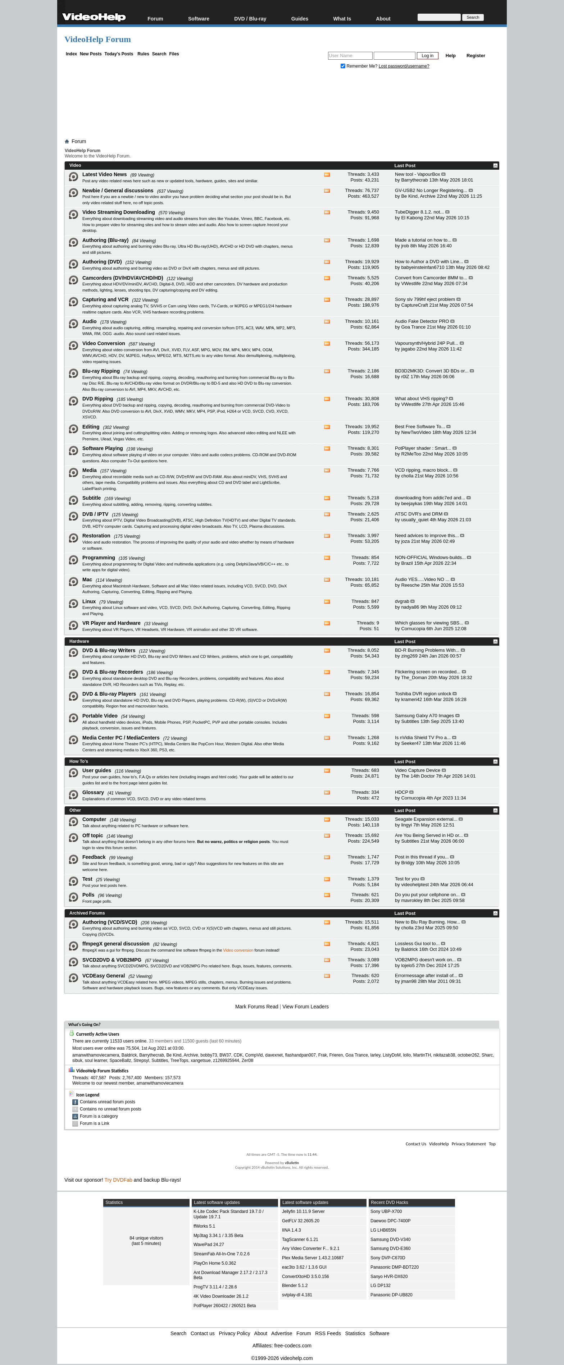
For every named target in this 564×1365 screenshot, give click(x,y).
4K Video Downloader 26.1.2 (221, 1296)
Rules (143, 53)
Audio (89, 321)
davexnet (274, 1055)
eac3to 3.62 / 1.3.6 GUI (304, 1267)
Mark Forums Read (256, 1006)
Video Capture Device (417, 770)
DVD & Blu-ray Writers (109, 650)
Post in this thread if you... (422, 857)
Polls (88, 895)
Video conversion (238, 950)
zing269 (409, 656)
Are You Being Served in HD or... (429, 835)
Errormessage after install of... (426, 975)
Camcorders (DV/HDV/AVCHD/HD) (122, 278)
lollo (407, 1055)
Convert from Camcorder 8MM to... (431, 277)
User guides (96, 770)
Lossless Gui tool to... (417, 943)
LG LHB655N (383, 1230)
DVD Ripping (97, 399)
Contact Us (416, 1143)
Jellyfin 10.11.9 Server (303, 1211)
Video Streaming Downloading (118, 212)
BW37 (225, 1055)
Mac (87, 579)
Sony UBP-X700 (386, 1211)
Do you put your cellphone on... (427, 894)
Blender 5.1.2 (295, 1285)
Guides (299, 18)
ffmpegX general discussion (116, 944)
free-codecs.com (292, 1345)
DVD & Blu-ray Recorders (112, 672)
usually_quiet (414, 519)
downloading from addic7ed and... (430, 497)
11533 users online (128, 1041)
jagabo (408, 349)
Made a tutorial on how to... (423, 240)
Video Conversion (103, 343)
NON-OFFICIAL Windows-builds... (430, 557)
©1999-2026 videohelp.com (282, 1358)
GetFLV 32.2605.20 (300, 1220)
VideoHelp (439, 1143)
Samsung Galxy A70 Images (424, 715)
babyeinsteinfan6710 (422, 267)
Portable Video (100, 716)
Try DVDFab (118, 1180)
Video (75, 165)
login (86, 848)
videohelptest (415, 884)
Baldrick (409, 949)
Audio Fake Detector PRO (422, 321)
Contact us (203, 1333)
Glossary (93, 792)
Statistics (355, 1333)
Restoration (96, 536)
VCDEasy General (103, 976)
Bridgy (407, 862)
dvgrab (402, 601)
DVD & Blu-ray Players (109, 694)
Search (159, 53)
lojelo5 (408, 965)
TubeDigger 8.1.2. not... (419, 212)
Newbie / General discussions (118, 190)
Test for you (407, 878)
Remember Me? (360, 66)
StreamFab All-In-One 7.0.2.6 (222, 1253)
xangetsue (200, 1060)
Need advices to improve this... (427, 535)
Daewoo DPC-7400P (390, 1220)
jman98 (409, 981)
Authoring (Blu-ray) (105, 240)
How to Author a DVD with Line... (429, 261)
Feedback (94, 857)
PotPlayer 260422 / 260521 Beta (225, 1305)
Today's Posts (118, 53)
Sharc (487, 1055)
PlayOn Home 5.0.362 (215, 1263)
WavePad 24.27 (209, 1244)
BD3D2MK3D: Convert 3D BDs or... (431, 371)
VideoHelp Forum (97, 39)
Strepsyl (141, 1060)
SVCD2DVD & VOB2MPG (111, 960)
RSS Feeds (328, 1333)
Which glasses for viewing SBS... (429, 623)
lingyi (406, 825)
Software (198, 18)
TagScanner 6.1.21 (300, 1239)
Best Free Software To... (420, 426)
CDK (237, 1055)
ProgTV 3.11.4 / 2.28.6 (215, 1287)
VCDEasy (246, 988)
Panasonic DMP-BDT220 (394, 1267)
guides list (91, 783)
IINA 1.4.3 (291, 1230)
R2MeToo (411, 454)
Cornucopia (413, 628)
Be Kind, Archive (418, 196)
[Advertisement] (282, 105)
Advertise (281, 1333)
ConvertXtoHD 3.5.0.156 (305, 1276)
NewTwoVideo (416, 432)
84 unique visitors (146, 1238)
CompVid (254, 1055)
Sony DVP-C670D (387, 1257)
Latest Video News (104, 174)
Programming (98, 557)
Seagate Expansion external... (426, 819)
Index (71, 53)
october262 (468, 1055)
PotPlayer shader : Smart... (423, 448)
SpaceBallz (120, 1060)
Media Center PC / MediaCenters (121, 738)
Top (492, 1143)
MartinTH (422, 1055)
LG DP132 (380, 1285)
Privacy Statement (469, 1143)
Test (87, 879)
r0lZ (405, 376)
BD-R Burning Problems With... (427, 650)
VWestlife (411, 283)
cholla (407, 475)
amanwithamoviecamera (95, 1055)
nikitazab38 (444, 1055)
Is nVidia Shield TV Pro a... (423, 737)
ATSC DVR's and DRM (418, 514)
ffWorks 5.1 (204, 1226)
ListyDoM (392, 1055)
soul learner (96, 1060)
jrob (405, 245)
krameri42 (411, 699)
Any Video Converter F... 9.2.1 (311, 1248)
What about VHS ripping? (421, 398)
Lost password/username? (404, 66)
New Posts (91, 53)
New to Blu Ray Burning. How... (427, 922)
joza (405, 541)
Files (174, 53)
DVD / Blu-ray (250, 18)
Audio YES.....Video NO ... (422, 579)
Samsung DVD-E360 (390, 1248)
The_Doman (414, 677)
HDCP (401, 792)
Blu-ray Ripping (101, 371)
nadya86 (410, 607)
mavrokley (411, 900)
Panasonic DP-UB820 (391, 1294)
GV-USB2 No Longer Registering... (431, 190)
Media (89, 470)
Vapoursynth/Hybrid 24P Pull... (426, 343)
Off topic (92, 835)
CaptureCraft (414, 305)
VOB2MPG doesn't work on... (425, 959)
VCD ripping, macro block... (423, 470)
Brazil (407, 563)
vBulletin (292, 1162)
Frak (322, 1055)
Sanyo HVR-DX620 (389, 1276)
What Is (342, 18)
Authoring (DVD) (102, 262)
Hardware (79, 641)
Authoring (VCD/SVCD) (109, 922)
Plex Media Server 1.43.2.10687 (313, 1257)
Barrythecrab (414, 180)
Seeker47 (411, 743)
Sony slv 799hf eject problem (425, 299)
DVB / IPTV (95, 514)
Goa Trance (413, 327)
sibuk (77, 1060)
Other (75, 810)
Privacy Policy (234, 1333)
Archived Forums (87, 913)
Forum (155, 18)
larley (375, 1055)
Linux (89, 601)
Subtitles (410, 721)
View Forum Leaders (305, 1006)
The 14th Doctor (418, 776)
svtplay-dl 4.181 (297, 1294)
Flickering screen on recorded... (427, 671)
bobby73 (208, 1055)
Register (476, 55)
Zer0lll (248, 1060)
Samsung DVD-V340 (390, 1239)
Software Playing (102, 448)
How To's (78, 761)
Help (451, 55)
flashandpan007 (300, 1055)
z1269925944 (226, 1060)
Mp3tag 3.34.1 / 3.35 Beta (218, 1235)
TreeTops (179, 1060)
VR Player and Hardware (111, 623)
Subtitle (91, 498)
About (383, 18)
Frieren (336, 1055)
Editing (90, 427)
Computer (94, 819)
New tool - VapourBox (417, 174)
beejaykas (411, 503)
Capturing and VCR (105, 299)
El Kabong (412, 217)
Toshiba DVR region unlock (423, 693)
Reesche (410, 585)
